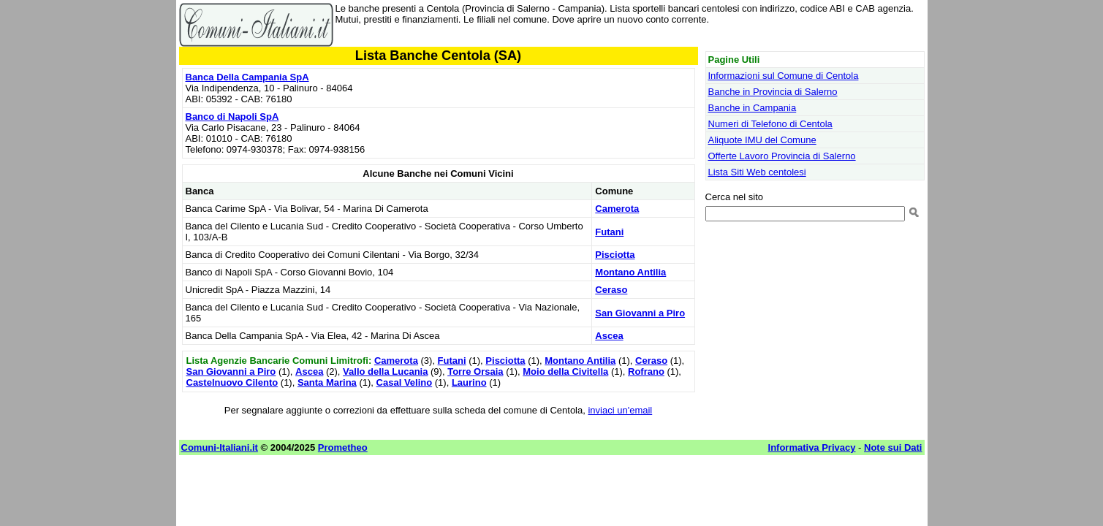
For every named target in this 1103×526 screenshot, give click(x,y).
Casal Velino (404, 382)
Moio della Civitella (565, 371)
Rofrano (646, 371)
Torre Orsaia (475, 371)
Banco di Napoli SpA (232, 116)
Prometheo (343, 447)
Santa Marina (327, 382)
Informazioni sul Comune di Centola (783, 75)
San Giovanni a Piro (640, 313)
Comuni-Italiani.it (219, 447)
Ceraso (611, 289)
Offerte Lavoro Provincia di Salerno (782, 155)
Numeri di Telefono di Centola (770, 123)
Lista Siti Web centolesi (757, 172)
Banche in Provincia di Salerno (773, 91)
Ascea (609, 335)
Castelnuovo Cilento (232, 382)
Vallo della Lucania (385, 371)
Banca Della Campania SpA (247, 77)
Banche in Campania (752, 107)
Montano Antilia (630, 272)
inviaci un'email (620, 410)
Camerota (617, 208)
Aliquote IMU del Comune (762, 139)
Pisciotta (614, 254)
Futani (609, 231)
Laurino (469, 382)
